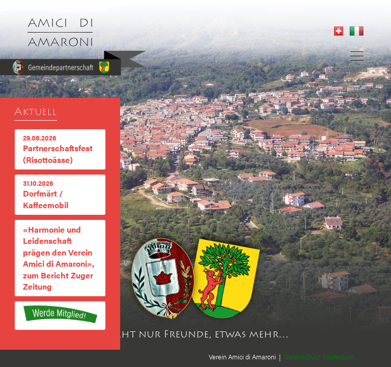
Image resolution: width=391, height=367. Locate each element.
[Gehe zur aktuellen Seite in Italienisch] (354, 32)
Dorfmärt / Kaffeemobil (60, 194)
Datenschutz (302, 356)
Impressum (338, 356)
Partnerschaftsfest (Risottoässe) (60, 149)
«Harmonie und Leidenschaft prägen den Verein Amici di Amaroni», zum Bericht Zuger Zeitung (58, 257)
